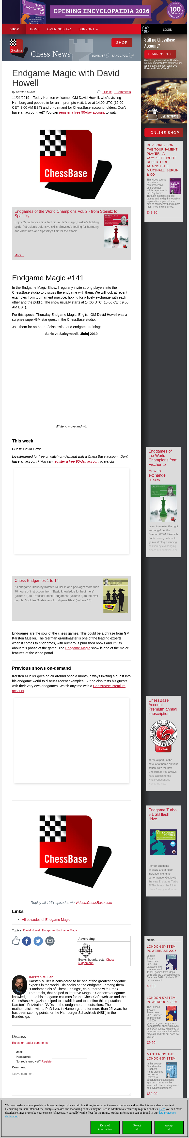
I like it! (106, 92)
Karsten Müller (41, 977)
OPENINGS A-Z (59, 29)
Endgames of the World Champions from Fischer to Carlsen (163, 460)
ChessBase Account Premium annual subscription (163, 707)
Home (35, 29)
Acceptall (169, 1127)
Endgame (48, 930)
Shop (14, 29)
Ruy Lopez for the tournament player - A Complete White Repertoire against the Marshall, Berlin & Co (163, 159)
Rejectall (137, 1127)
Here (162, 1109)
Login (167, 29)
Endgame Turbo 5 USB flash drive (163, 814)
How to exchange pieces (157, 475)
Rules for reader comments (30, 1043)
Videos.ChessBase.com (94, 903)
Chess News (51, 54)
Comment (19, 1067)
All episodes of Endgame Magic (46, 920)
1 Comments (122, 92)
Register (47, 1061)
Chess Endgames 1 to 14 (37, 580)
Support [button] (88, 29)
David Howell (31, 930)
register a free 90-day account (82, 112)
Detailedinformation (105, 1127)
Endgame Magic (77, 648)
